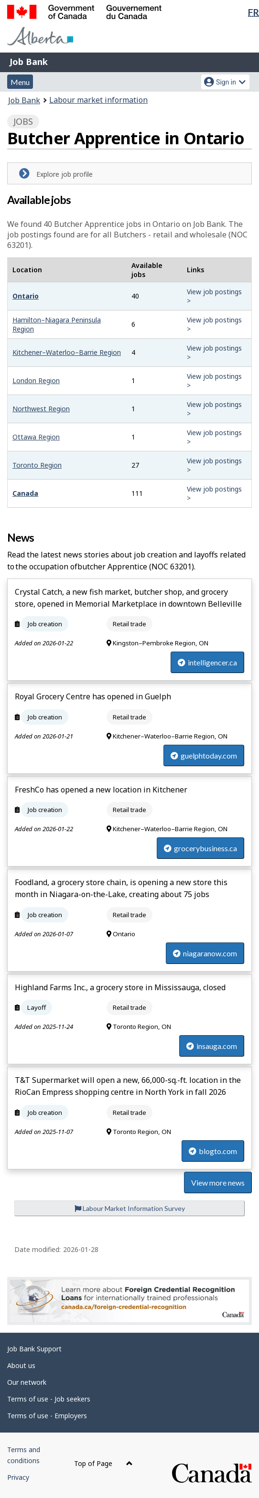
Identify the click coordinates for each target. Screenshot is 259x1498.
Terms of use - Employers (47, 1415)
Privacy (18, 1477)
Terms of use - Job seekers (48, 1398)
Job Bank (29, 61)
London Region (36, 380)
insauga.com (211, 1045)
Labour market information (98, 100)
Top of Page (103, 1463)
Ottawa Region (36, 436)
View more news (218, 1182)
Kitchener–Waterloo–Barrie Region (66, 352)
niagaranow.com (205, 953)
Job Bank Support (34, 1348)
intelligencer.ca (207, 662)
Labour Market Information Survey (130, 1208)
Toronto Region (37, 465)
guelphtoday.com (204, 755)
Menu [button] (20, 81)
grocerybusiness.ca (200, 848)
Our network (26, 1382)
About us (21, 1365)
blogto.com (213, 1151)
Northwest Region (41, 408)
